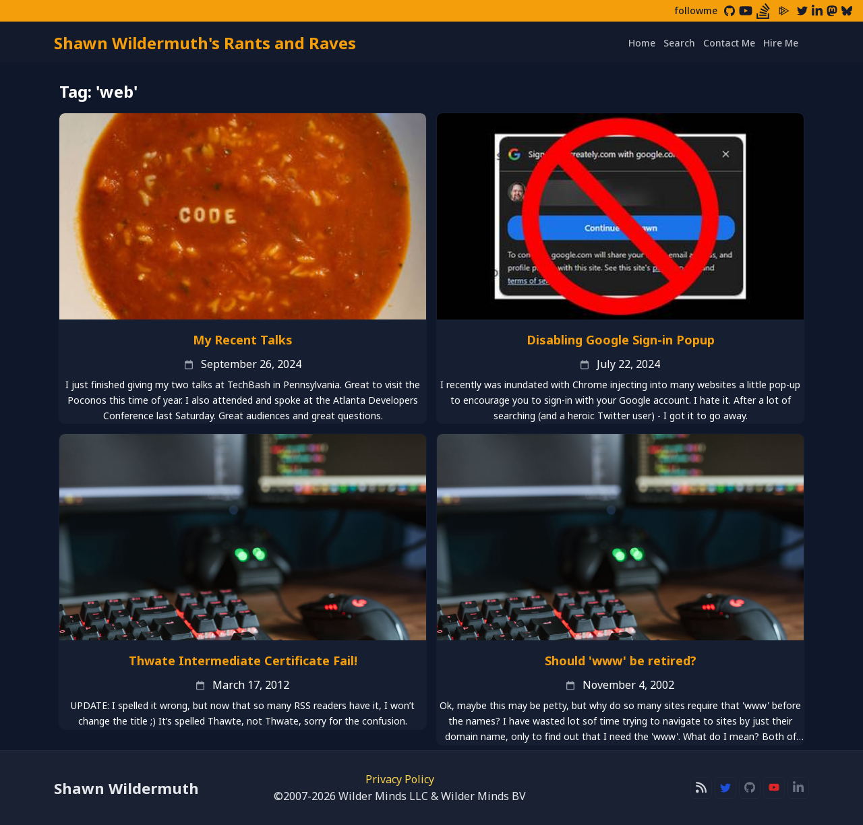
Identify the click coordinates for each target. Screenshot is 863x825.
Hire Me (780, 42)
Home (641, 42)
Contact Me (729, 42)
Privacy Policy (399, 779)
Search (679, 42)
